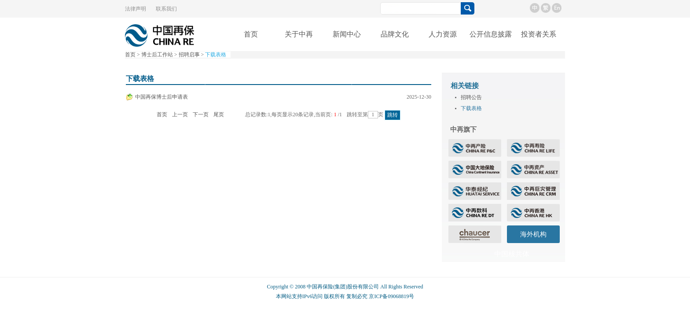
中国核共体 (511, 254)
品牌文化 (395, 34)
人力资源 (443, 34)
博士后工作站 (157, 55)
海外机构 (533, 234)
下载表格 (215, 55)
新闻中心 (347, 34)
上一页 (180, 114)
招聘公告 (468, 97)
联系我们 (166, 9)
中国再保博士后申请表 (161, 97)
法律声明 (135, 9)
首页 (251, 34)
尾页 (218, 114)
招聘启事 (189, 55)
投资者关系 (538, 34)
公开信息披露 (491, 34)
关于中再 (299, 34)
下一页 (201, 114)
